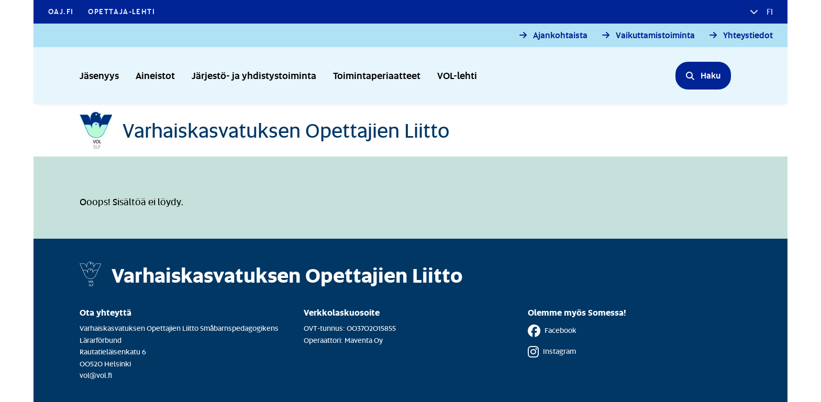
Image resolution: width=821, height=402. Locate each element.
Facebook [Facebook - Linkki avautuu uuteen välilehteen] (552, 331)
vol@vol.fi (96, 375)
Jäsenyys (99, 75)
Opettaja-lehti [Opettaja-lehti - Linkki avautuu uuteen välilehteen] (121, 11)
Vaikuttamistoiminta (655, 35)
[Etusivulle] (264, 130)
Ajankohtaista (560, 35)
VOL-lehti (457, 75)
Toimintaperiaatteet (376, 75)
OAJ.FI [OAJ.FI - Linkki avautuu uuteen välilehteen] (60, 11)
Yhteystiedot (748, 35)
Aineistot (155, 75)
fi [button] (768, 11)
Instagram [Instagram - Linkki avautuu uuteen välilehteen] (552, 351)
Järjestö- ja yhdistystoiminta (254, 75)
